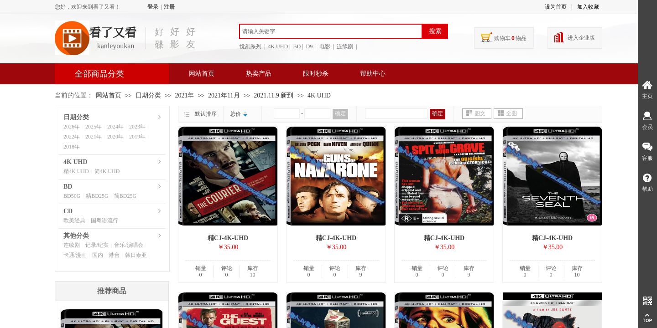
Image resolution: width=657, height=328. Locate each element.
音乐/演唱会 (128, 245)
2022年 (71, 136)
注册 (169, 7)
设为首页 (556, 7)
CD (68, 211)
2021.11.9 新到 (273, 95)
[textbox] (330, 31)
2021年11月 (224, 95)
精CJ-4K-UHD (228, 238)
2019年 (137, 136)
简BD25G (125, 196)
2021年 (184, 95)
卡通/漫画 (75, 255)
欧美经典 (74, 220)
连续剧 (71, 245)
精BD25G (97, 196)
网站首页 (201, 73)
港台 (114, 255)
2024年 (115, 126)
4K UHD (319, 95)
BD (67, 186)
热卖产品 (258, 73)
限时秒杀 (315, 73)
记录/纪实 (97, 245)
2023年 (137, 126)
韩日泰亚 (136, 255)
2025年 (93, 126)
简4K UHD (107, 171)
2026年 (71, 126)
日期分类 (148, 95)
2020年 (115, 136)
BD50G (71, 196)
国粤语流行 (104, 220)
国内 (97, 255)
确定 (340, 113)
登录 (152, 7)
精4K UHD (76, 171)
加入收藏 (588, 7)
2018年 (71, 147)
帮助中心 (373, 73)
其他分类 (76, 235)
